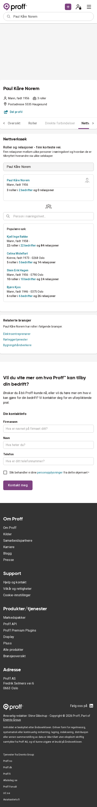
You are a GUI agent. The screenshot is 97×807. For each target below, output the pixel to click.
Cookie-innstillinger (17, 595)
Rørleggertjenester (15, 339)
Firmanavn (10, 421)
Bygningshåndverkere (17, 345)
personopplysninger (50, 472)
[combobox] (52, 16)
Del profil (13, 112)
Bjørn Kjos (14, 287)
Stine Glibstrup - (39, 715)
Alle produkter (13, 650)
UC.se (6, 793)
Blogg (7, 553)
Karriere (8, 547)
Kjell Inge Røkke (17, 236)
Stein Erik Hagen (17, 270)
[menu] (89, 7)
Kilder (7, 534)
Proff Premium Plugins (19, 630)
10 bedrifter (28, 279)
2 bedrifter (26, 190)
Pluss (7, 643)
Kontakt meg (18, 485)
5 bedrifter (26, 262)
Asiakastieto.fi (11, 799)
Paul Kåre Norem (18, 180)
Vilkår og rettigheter (17, 589)
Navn (6, 438)
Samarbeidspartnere (17, 540)
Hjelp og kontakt (14, 582)
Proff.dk (7, 767)
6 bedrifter (26, 296)
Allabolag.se (10, 780)
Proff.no (7, 761)
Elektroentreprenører (17, 334)
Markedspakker (14, 617)
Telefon (8, 454)
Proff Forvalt (10, 786)
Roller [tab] (32, 123)
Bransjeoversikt (14, 656)
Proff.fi (7, 774)
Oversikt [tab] (14, 123)
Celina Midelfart (17, 253)
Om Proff (9, 528)
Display (8, 637)
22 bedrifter (28, 245)
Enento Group (12, 719)
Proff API (10, 624)
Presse (8, 560)
